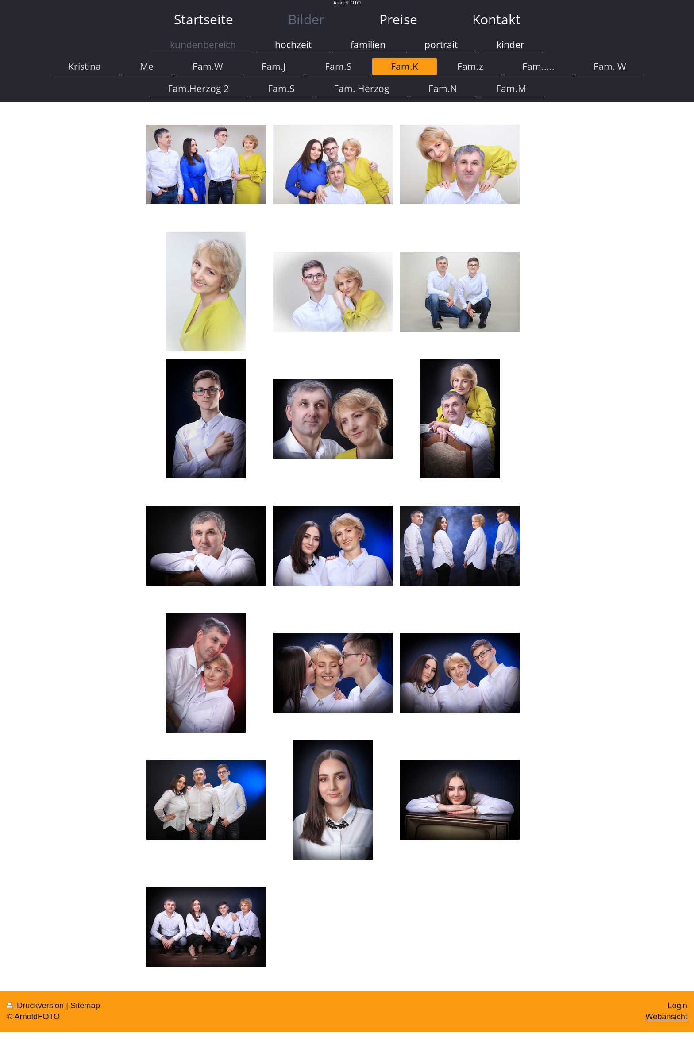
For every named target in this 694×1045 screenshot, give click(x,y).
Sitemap (85, 1005)
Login (677, 1005)
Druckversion (36, 1005)
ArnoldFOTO (347, 2)
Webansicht (666, 1016)
